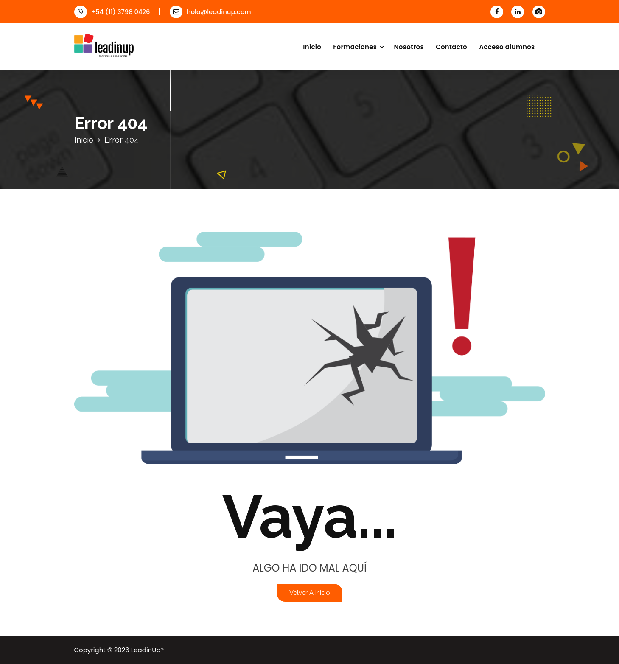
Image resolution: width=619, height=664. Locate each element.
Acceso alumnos (507, 46)
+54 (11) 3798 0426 (112, 11)
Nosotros (409, 46)
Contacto (451, 46)
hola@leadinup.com (210, 11)
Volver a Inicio (309, 592)
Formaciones (355, 46)
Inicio (312, 46)
